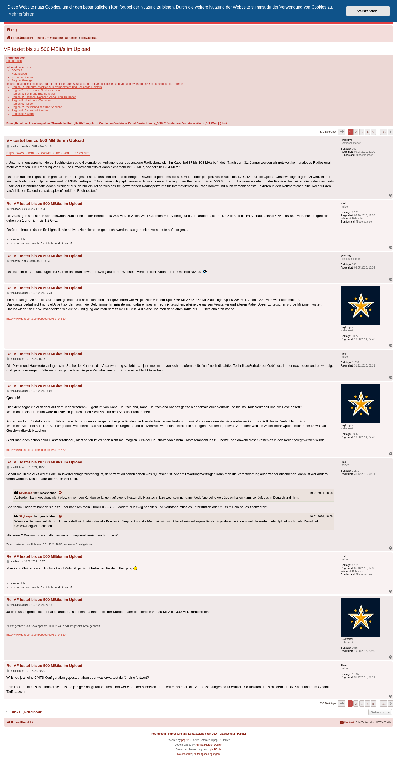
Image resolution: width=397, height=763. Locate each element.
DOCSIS (17, 70)
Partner (241, 733)
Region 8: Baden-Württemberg (31, 110)
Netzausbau (19, 73)
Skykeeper (26, 492)
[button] (341, 132)
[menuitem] (11, 30)
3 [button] (362, 131)
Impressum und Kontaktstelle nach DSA (192, 733)
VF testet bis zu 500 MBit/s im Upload (47, 49)
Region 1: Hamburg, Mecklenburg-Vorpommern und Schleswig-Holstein (57, 86)
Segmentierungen (23, 80)
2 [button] (356, 131)
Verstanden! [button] (368, 11)
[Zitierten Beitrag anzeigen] (60, 493)
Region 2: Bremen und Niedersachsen (36, 90)
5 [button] (373, 131)
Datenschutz (227, 733)
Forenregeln (14, 60)
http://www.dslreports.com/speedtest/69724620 (36, 318)
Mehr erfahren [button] (21, 14)
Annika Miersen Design (209, 744)
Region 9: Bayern (23, 113)
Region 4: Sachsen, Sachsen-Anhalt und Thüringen (44, 96)
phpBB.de (215, 749)
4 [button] (367, 131)
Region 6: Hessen (23, 103)
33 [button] (384, 131)
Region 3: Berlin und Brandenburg (33, 93)
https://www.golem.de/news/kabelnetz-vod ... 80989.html (48, 153)
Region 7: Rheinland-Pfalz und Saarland (37, 107)
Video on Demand (23, 77)
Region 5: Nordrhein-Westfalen (31, 100)
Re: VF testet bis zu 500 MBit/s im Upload (44, 203)
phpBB (185, 740)
